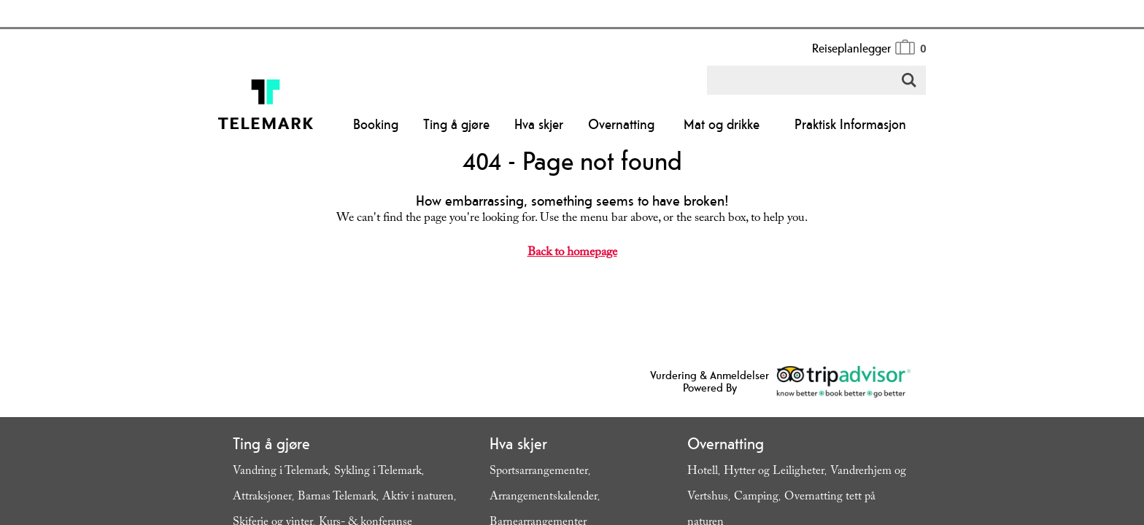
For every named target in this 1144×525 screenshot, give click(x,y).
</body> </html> (572, 262)
